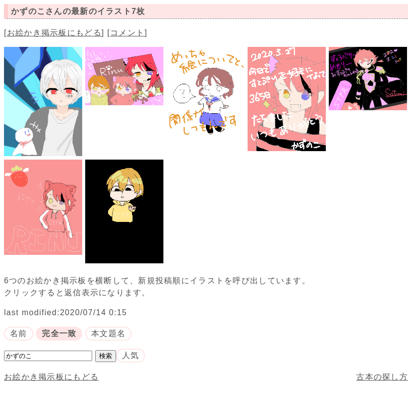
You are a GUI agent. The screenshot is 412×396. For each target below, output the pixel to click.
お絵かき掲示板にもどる (54, 32)
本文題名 (108, 333)
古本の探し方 (382, 377)
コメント (127, 32)
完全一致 (59, 333)
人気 (130, 355)
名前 (18, 333)
